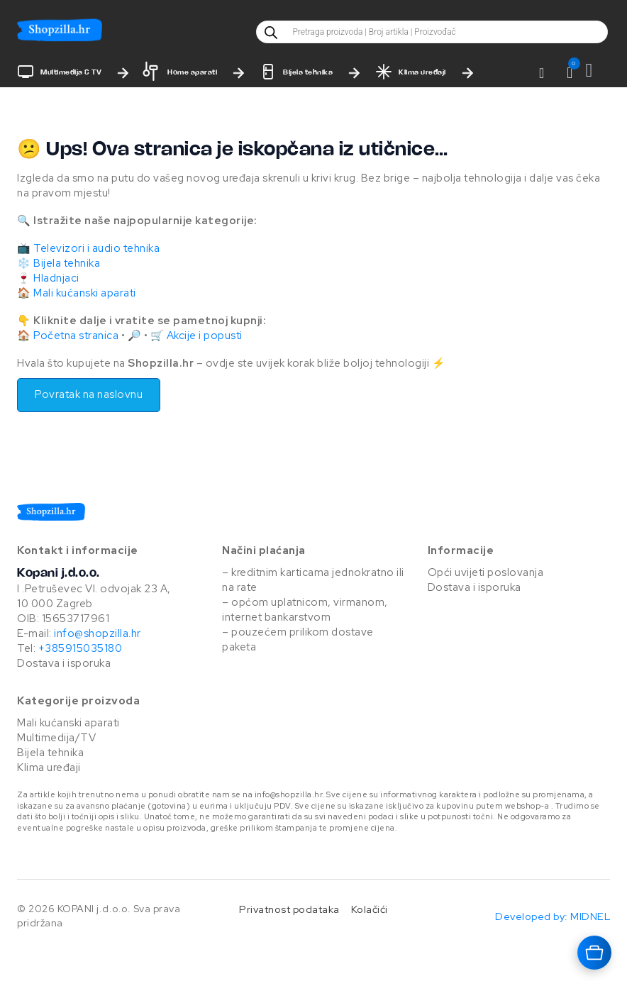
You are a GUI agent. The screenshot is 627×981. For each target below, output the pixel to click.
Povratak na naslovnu (89, 394)
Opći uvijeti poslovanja (486, 572)
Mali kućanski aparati (84, 293)
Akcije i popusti (205, 335)
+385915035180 (80, 648)
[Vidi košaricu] (598, 70)
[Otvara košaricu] (594, 953)
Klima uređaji (422, 73)
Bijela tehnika (308, 73)
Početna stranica (75, 335)
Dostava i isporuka (64, 663)
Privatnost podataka (289, 909)
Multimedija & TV (70, 73)
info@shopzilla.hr (96, 633)
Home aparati (192, 73)
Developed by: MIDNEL (552, 916)
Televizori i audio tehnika (96, 248)
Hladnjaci (56, 278)
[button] (569, 73)
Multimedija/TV (56, 738)
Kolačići (369, 909)
